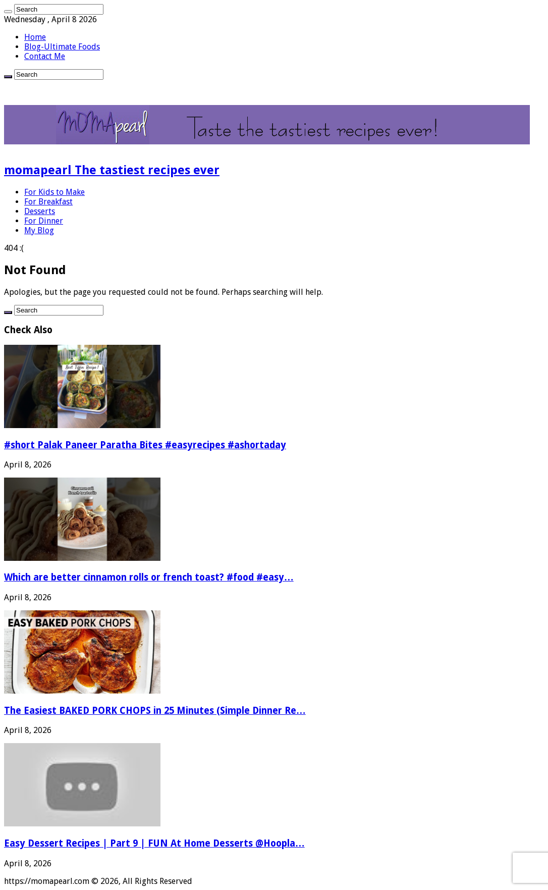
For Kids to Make (54, 192)
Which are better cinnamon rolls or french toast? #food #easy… (149, 577)
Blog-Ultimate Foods (62, 46)
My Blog (39, 230)
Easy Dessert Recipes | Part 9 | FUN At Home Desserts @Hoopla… (154, 843)
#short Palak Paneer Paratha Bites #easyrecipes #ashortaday (145, 445)
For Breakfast (48, 201)
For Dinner (43, 221)
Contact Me (44, 56)
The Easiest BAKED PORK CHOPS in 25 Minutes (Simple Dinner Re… (155, 710)
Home (35, 37)
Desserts (39, 211)
